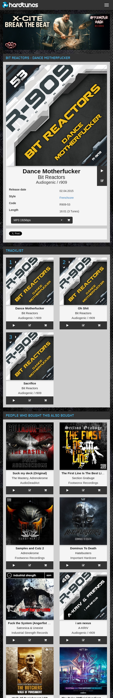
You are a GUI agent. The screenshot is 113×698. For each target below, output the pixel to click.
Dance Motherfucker (29, 308)
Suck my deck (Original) (30, 473)
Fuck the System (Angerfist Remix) (33, 623)
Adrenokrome (39, 478)
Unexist (38, 628)
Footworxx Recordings (83, 482)
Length (13, 210)
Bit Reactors (51, 177)
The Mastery (20, 478)
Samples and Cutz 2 (30, 548)
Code (12, 203)
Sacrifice (29, 383)
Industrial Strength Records (30, 632)
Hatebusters (83, 553)
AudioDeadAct (29, 482)
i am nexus (83, 623)
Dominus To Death (83, 548)
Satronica (23, 628)
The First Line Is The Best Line (83, 473)
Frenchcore (67, 197)
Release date (17, 189)
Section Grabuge (83, 478)
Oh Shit (83, 308)
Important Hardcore (83, 558)
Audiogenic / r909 (51, 182)
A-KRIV (83, 628)
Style (12, 196)
